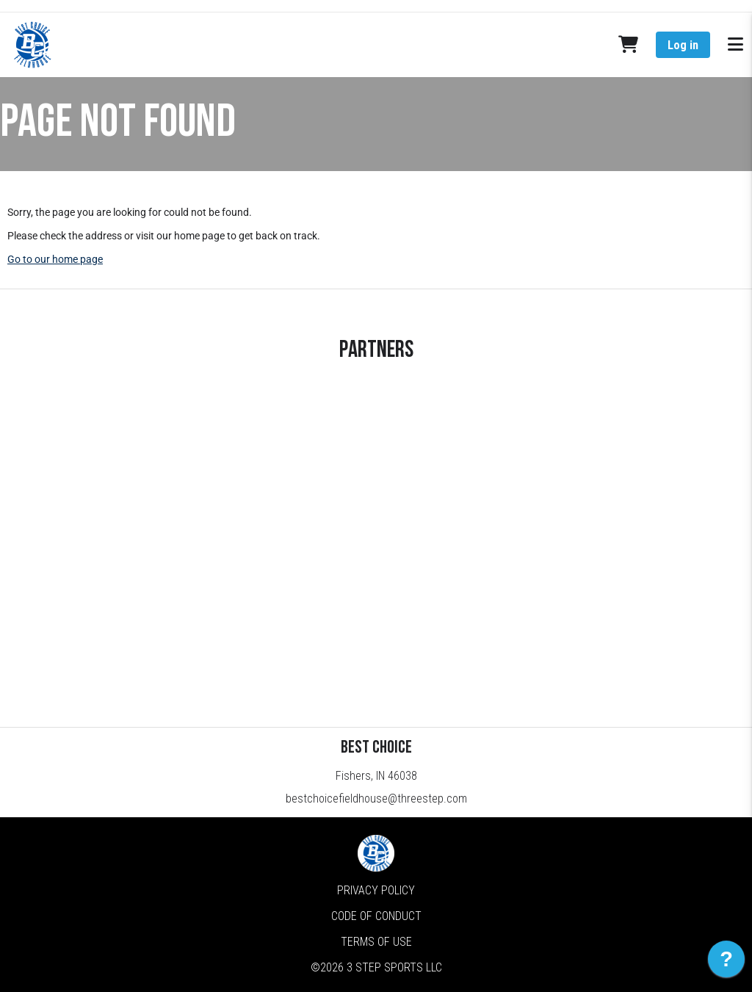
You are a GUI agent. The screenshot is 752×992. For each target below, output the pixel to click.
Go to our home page (55, 259)
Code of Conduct (376, 916)
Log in (683, 45)
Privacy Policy (376, 890)
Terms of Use (376, 942)
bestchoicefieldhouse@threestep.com (376, 798)
